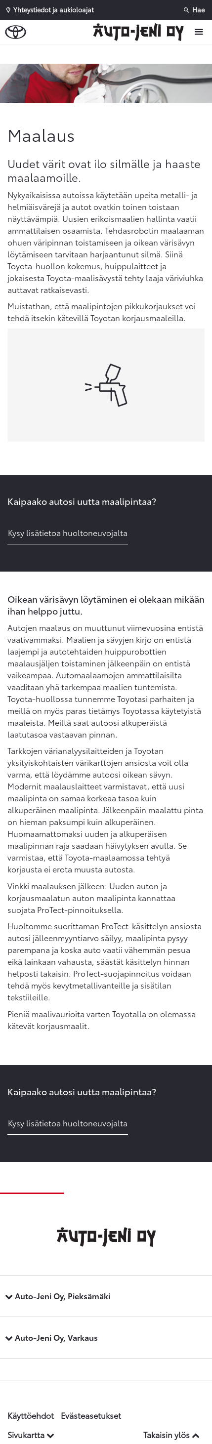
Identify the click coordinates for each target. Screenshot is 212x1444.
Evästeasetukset (91, 1415)
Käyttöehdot (30, 1415)
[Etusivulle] (140, 32)
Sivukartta (30, 1434)
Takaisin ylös (171, 1434)
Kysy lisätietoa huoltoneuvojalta (67, 532)
